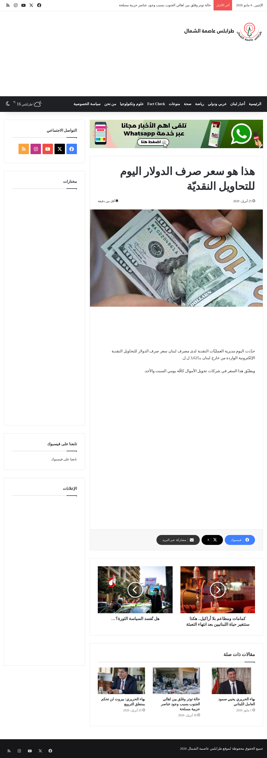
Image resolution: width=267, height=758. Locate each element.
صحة (187, 104)
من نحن (110, 104)
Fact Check (156, 104)
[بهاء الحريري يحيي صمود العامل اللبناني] (231, 680)
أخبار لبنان (237, 104)
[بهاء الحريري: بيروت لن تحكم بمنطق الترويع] (121, 680)
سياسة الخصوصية (87, 104)
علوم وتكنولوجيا (132, 104)
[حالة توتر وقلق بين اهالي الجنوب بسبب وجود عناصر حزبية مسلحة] (176, 680)
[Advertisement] (87, 52)
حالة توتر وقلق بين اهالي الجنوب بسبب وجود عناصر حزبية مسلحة (165, 5)
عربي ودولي (217, 104)
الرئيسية (255, 104)
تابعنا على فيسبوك (64, 459)
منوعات (174, 104)
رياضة (199, 104)
